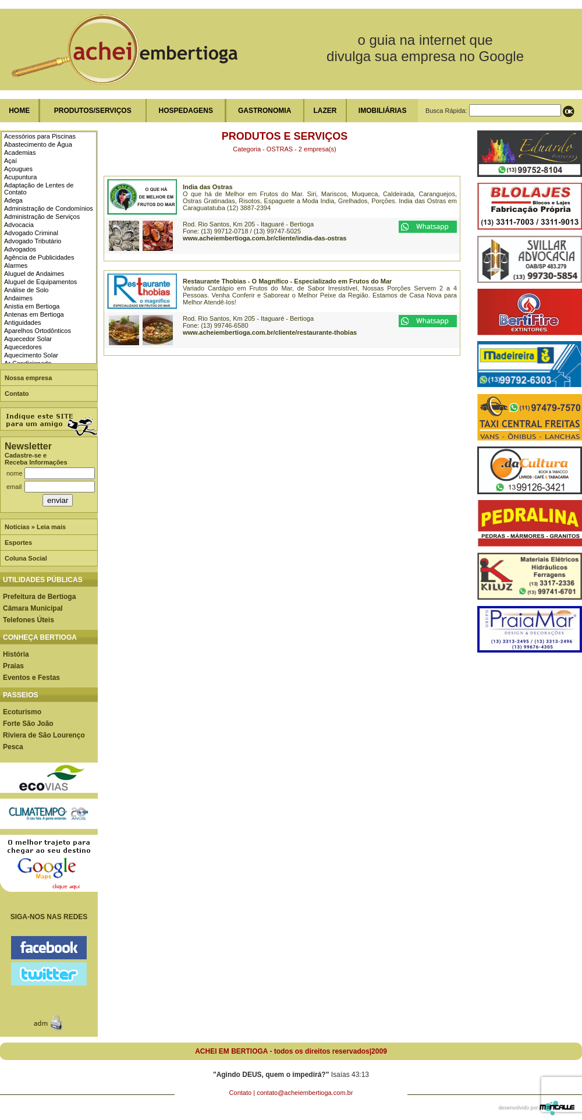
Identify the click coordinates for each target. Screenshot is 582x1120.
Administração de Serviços (42, 216)
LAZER (324, 111)
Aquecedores (23, 346)
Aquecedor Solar (28, 338)
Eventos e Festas (31, 678)
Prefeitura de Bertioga (39, 597)
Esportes (18, 542)
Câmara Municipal (33, 608)
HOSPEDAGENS (186, 111)
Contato (17, 393)
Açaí (10, 160)
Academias (20, 152)
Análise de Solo (26, 289)
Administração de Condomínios (48, 208)
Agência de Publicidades (39, 257)
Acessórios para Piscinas (40, 136)
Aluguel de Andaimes (34, 273)
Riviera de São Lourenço (44, 735)
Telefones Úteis (28, 620)
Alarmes (15, 265)
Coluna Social (26, 558)
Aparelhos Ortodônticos (37, 330)
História (16, 654)
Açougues (18, 168)
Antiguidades (22, 322)
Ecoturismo (22, 712)
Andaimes (18, 298)
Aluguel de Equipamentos (40, 281)
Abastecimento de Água (38, 144)
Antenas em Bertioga (34, 314)
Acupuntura (20, 176)
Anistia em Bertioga (31, 306)
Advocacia (19, 224)
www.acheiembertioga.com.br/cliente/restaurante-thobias (270, 332)
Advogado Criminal (31, 232)
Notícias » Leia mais (35, 526)
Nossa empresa (28, 377)
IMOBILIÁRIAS (383, 111)
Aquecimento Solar (31, 355)
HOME (19, 111)
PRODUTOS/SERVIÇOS (93, 111)
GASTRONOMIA (264, 111)
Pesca (13, 747)
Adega (13, 200)
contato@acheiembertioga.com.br (305, 1092)
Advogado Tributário (32, 241)
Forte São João (28, 724)
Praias (13, 666)
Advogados (20, 249)
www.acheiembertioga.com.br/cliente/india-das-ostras (264, 238)
